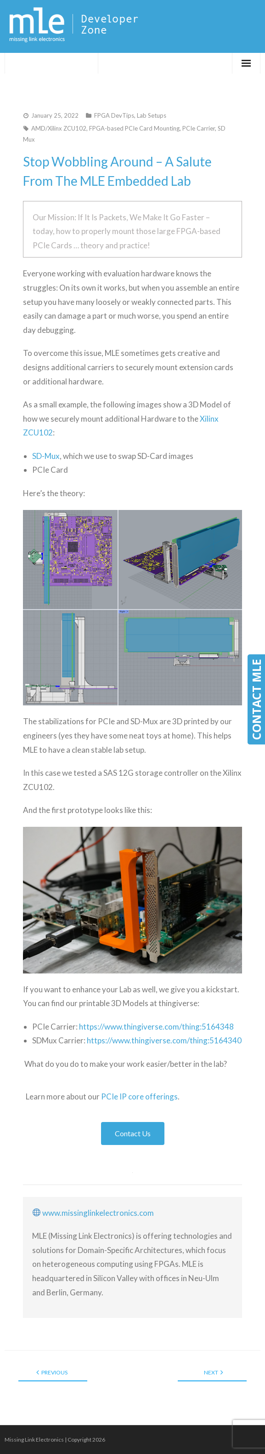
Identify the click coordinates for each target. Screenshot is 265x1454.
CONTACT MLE (256, 699)
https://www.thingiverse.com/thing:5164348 (156, 1026)
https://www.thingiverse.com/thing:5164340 (164, 1040)
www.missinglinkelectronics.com (98, 1213)
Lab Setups (151, 115)
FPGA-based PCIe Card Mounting (134, 128)
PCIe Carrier (198, 128)
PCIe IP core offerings (139, 1096)
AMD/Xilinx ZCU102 (58, 128)
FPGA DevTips (114, 115)
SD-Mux (46, 456)
